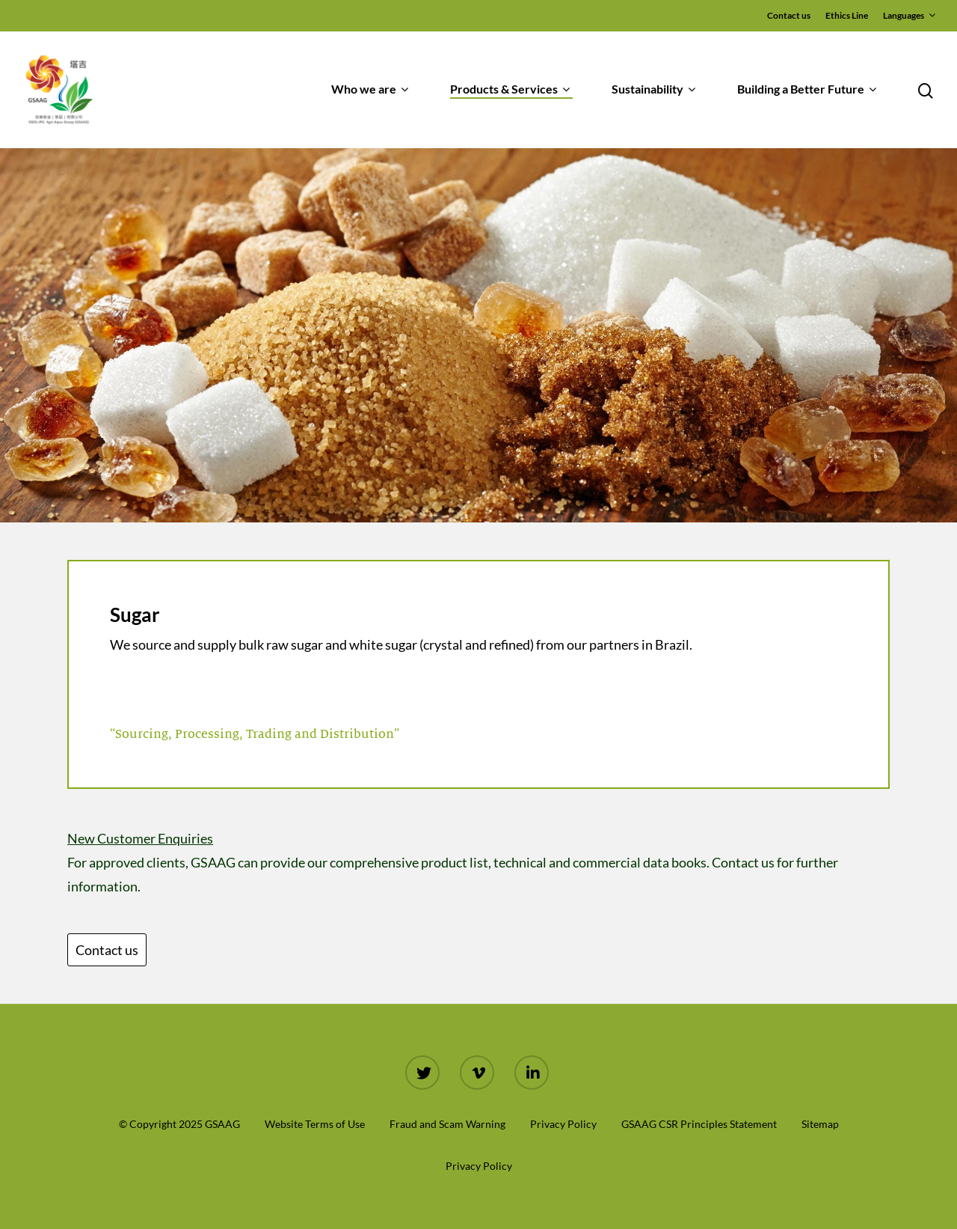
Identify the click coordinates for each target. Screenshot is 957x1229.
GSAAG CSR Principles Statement (699, 1123)
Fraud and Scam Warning (447, 1123)
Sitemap (820, 1123)
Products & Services (510, 90)
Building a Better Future (806, 90)
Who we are (369, 90)
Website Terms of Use (315, 1123)
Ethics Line (846, 15)
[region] (478, 335)
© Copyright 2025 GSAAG (179, 1123)
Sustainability (653, 90)
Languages (909, 15)
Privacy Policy (563, 1123)
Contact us (788, 15)
